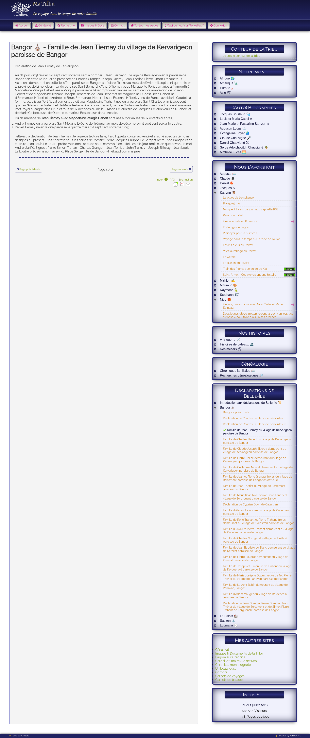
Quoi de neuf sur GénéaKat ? (185, 25)
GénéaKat (44, 25)
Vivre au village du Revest (239, 251)
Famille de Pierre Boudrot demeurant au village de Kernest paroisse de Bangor (255, 558)
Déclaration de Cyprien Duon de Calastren (250, 504)
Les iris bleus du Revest (238, 245)
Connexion (220, 25)
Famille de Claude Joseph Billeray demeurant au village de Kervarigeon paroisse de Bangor (254, 450)
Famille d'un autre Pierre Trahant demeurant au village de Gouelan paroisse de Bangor (258, 530)
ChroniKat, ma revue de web (236, 661)
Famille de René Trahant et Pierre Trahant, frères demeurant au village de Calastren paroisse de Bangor (258, 521)
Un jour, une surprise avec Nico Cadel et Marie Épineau (253, 306)
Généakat (222, 650)
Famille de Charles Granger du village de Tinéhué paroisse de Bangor (255, 539)
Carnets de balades (229, 680)
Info (171, 179)
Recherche (68, 25)
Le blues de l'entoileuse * (239, 197)
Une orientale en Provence (240, 221)
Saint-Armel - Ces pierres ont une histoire (249, 274)
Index (160, 179)
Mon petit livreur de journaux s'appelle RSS (251, 209)
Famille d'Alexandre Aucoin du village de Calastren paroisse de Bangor (256, 512)
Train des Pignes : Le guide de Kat (245, 268)
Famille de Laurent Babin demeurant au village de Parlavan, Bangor (255, 586)
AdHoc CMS (295, 736)
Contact (119, 25)
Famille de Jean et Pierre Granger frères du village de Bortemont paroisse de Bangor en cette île (257, 478)
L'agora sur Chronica (230, 657)
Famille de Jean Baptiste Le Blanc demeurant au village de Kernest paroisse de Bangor (259, 549)
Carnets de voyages (230, 676)
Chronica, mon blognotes (233, 665)
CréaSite (25, 736)
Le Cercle (229, 256)
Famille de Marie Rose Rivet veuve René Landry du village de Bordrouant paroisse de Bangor (255, 496)
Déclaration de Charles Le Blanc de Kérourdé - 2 (254, 424)
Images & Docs (94, 25)
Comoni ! (221, 672)
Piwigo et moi (231, 203)
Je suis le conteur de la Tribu (241, 55)
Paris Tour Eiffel (233, 215)
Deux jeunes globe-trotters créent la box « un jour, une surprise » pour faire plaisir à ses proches (258, 315)
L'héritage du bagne (236, 227)
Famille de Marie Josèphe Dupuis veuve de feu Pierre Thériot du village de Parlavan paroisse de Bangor (257, 577)
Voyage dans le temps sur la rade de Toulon (251, 239)
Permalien (186, 179)
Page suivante (179, 169)
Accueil (23, 25)
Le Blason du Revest (236, 262)
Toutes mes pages (146, 25)
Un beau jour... (225, 668)
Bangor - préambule (236, 412)
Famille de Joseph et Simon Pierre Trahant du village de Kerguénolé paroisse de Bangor (257, 567)
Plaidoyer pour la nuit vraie (240, 233)
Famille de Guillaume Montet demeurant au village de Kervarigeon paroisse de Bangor (258, 469)
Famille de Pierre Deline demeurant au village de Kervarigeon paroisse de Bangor (254, 459)
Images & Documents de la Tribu (239, 653)
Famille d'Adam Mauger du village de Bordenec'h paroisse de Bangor (255, 595)
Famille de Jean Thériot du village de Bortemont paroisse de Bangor (254, 487)
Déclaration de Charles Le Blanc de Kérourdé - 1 (254, 418)
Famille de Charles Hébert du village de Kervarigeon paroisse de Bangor (257, 441)
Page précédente (29, 169)
